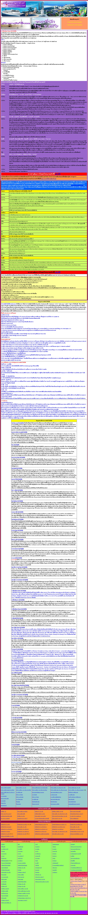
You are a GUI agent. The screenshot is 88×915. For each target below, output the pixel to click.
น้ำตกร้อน (37, 872)
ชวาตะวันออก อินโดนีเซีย (18, 548)
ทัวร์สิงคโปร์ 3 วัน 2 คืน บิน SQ (23, 831)
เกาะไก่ (36, 851)
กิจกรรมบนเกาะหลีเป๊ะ (55, 804)
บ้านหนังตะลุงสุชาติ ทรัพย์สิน (76, 870)
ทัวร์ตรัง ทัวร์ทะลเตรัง (5, 870)
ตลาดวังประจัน (4, 805)
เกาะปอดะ (37, 849)
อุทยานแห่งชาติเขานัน (75, 858)
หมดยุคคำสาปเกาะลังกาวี (22, 818)
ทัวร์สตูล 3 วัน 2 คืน (21, 886)
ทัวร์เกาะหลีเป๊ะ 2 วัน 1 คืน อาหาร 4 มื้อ (58, 787)
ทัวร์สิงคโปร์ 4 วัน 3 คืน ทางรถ (40, 831)
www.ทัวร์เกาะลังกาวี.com (77, 185)
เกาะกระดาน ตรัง (4, 877)
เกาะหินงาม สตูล (54, 794)
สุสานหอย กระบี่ (38, 867)
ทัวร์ (72, 894)
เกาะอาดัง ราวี (20, 856)
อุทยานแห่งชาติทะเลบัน (55, 799)
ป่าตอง (54, 858)
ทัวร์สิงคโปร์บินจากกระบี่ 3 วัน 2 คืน (77, 831)
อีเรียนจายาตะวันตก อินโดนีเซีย (19, 732)
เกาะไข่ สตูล (34, 794)
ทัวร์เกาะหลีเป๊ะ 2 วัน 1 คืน (21, 787)
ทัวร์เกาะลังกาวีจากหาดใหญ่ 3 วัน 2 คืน (59, 816)
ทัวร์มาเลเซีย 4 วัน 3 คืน (74, 826)
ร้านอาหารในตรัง (4, 895)
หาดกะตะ (54, 853)
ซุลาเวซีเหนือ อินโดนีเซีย (17, 660)
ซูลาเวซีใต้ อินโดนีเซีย (17, 672)
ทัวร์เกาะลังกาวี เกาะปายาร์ (6, 813)
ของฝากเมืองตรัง (4, 867)
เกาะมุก (2, 856)
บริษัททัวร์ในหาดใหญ (22, 881)
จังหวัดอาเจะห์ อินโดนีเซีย (18, 423)
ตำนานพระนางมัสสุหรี (5, 818)
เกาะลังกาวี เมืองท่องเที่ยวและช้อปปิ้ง (42, 818)
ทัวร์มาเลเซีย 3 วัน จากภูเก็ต (40, 816)
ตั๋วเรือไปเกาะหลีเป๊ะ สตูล (73, 792)
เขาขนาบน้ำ (37, 856)
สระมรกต (37, 870)
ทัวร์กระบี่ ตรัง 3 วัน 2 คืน (40, 879)
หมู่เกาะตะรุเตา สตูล (5, 798)
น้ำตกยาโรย (3, 803)
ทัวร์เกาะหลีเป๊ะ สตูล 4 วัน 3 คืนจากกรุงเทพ (59, 790)
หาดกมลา (55, 860)
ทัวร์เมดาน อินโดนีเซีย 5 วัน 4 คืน (7, 836)
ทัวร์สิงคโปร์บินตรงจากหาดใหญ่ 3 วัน (59, 824)
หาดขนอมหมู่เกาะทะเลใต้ (76, 853)
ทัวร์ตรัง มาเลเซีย (4, 891)
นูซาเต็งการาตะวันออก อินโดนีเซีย (20, 579)
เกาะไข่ (19, 853)
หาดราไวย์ (55, 851)
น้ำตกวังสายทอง (54, 801)
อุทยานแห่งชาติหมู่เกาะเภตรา (56, 792)
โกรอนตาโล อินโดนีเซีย (17, 649)
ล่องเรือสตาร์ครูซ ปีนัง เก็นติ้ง (6, 816)
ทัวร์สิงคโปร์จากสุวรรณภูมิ (6, 826)
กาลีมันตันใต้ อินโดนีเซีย (17, 618)
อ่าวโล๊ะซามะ (38, 853)
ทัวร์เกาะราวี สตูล (19, 794)
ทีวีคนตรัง (3, 846)
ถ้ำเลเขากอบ (3, 858)
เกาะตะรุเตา (20, 851)
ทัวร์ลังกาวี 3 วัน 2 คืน (39, 811)
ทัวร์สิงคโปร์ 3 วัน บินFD (5, 831)
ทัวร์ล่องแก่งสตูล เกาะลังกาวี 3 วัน (24, 898)
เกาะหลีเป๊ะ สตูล (19, 792)
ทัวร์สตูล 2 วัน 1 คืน (21, 867)
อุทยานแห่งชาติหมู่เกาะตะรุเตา (38, 792)
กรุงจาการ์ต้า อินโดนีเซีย (17, 512)
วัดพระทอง (55, 867)
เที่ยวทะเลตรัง (4, 879)
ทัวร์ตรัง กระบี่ (4, 886)
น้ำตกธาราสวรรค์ (35, 804)
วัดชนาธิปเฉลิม (71, 799)
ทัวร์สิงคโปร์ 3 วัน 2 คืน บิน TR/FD (58, 826)
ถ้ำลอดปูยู (18, 801)
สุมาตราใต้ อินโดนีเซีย (17, 479)
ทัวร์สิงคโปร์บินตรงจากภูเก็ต (40, 824)
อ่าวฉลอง (54, 849)
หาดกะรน (54, 856)
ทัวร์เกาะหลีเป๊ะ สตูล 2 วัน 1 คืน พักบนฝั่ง (39, 787)
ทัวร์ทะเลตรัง (3, 898)
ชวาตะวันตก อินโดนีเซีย (17, 530)
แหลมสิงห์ (55, 870)
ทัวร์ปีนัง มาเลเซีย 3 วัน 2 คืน (57, 811)
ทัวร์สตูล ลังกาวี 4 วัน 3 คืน (23, 895)
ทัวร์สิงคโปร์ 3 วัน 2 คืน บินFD (6, 829)
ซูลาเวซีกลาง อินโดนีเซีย (17, 638)
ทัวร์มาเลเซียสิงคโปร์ (74, 818)
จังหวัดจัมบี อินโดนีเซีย (17, 468)
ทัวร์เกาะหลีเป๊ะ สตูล (41, 784)
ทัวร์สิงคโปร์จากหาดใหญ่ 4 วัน (76, 824)
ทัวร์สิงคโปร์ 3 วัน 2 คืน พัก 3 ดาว (41, 829)
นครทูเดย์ (73, 844)
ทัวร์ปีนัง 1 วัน (3, 811)
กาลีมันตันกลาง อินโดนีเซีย (18, 599)
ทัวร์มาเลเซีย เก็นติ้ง (21, 813)
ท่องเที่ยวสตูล (20, 846)
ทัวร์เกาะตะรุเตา (21, 877)
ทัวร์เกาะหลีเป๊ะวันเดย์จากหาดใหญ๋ (7, 790)
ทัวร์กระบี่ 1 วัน (38, 874)
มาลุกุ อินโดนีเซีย (16, 705)
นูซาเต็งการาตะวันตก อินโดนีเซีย (19, 567)
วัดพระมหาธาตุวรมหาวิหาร (76, 846)
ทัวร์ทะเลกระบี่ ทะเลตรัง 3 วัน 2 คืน (42, 881)
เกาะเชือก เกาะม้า (4, 849)
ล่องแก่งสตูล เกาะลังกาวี (22, 900)
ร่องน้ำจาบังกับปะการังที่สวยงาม (74, 797)
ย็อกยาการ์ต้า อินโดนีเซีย (17, 539)
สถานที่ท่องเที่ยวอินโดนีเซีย (18, 755)
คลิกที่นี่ (57, 174)
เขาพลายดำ (73, 865)
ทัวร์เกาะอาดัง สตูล (19, 797)
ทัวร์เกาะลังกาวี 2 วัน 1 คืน (57, 818)
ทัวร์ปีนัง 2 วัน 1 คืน (21, 816)
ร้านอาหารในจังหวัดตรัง (6, 863)
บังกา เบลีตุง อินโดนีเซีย (17, 490)
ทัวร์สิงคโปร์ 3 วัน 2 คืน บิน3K (57, 829)
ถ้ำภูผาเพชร (18, 804)
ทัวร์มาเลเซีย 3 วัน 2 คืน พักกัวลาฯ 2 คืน (59, 813)
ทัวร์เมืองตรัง (3, 884)
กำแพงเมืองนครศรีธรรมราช (76, 867)
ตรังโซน (3, 844)
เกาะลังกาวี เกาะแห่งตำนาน (75, 816)
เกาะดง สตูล (3, 800)
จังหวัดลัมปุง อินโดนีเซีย (17, 501)
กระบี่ (36, 844)
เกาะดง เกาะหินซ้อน (22, 863)
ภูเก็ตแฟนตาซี (55, 863)
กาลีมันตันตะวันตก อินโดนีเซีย (19, 590)
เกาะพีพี (36, 863)
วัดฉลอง (54, 846)
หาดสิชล (72, 856)
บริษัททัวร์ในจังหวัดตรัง (5, 865)
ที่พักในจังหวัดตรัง (4, 860)
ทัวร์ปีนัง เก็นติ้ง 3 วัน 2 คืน (40, 813)
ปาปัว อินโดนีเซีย (16, 744)
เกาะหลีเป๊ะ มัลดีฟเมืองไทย (56, 797)
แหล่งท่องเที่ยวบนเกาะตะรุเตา (74, 804)
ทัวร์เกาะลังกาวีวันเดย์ (76, 881)
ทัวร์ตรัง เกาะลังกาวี (5, 888)
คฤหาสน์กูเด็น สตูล (72, 801)
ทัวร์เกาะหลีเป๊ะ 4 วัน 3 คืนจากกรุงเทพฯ (75, 790)
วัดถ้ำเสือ (37, 865)
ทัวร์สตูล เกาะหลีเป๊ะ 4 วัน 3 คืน (24, 893)
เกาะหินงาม (20, 860)
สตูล (19, 844)
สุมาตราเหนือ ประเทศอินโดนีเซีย (19, 432)
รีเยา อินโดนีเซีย (15, 444)
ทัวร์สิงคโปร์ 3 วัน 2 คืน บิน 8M (41, 826)
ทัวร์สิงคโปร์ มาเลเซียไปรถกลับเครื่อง (42, 833)
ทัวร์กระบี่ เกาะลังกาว (39, 877)
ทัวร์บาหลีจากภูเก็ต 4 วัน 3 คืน (58, 833)
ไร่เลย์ (36, 860)
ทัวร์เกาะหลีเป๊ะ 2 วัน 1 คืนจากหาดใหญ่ (23, 790)
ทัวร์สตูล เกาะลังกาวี (22, 872)
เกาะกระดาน (3, 853)
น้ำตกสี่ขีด (73, 860)
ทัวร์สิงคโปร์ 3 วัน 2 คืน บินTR (76, 829)
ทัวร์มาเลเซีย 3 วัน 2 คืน (21, 826)
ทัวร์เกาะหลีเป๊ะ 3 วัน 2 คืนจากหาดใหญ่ (39, 790)
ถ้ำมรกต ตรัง (3, 874)
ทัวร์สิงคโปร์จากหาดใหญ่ (22, 824)
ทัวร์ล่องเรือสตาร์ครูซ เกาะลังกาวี (76, 813)
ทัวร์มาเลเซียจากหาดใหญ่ (22, 811)
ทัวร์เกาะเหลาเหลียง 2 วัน (6, 902)
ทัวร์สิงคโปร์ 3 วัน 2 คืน (5, 824)
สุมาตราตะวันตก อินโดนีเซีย (18, 457)
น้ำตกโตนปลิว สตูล (35, 801)
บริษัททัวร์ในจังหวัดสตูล (22, 865)
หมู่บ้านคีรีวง (73, 851)
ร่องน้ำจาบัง (20, 858)
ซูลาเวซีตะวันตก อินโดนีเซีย (18, 627)
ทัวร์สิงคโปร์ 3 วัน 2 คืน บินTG (23, 829)
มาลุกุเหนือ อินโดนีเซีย (17, 717)
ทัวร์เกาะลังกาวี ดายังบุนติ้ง (75, 811)
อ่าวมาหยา (37, 858)
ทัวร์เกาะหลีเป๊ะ (21, 874)
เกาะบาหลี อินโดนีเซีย (17, 558)
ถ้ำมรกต (3, 851)
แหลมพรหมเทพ (56, 844)
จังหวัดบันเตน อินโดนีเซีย (17, 519)
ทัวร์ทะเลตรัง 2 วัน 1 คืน (5, 872)
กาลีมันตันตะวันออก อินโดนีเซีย (19, 609)
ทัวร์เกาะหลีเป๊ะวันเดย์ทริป (6, 787)
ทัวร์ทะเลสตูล (20, 879)
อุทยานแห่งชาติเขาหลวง (75, 849)
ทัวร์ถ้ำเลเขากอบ (4, 893)
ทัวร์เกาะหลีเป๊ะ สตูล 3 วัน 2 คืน (74, 787)
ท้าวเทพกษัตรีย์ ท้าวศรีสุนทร (58, 865)
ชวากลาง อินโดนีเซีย (17, 771)
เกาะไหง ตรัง (3, 881)
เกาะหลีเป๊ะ (20, 849)
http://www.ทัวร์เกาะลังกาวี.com (48, 178)
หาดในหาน (55, 872)
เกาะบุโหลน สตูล (19, 799)
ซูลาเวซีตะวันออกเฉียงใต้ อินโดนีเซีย (20, 685)
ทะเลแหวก (37, 846)
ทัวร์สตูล (19, 870)
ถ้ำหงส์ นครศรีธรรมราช (75, 863)
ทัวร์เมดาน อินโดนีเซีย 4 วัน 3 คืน (76, 833)
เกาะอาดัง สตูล (4, 796)
